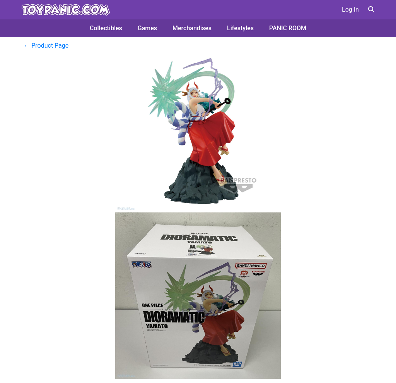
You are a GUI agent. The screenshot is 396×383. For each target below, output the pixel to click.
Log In (350, 9)
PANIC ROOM (287, 28)
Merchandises (192, 28)
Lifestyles (240, 28)
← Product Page (46, 45)
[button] (371, 9)
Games (147, 28)
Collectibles (106, 28)
